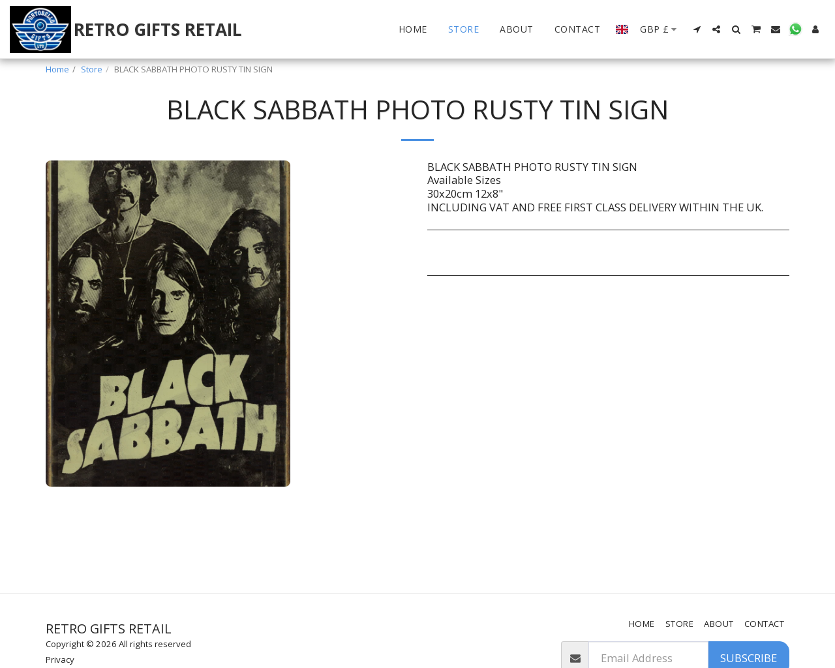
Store (91, 69)
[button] (697, 29)
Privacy (60, 659)
